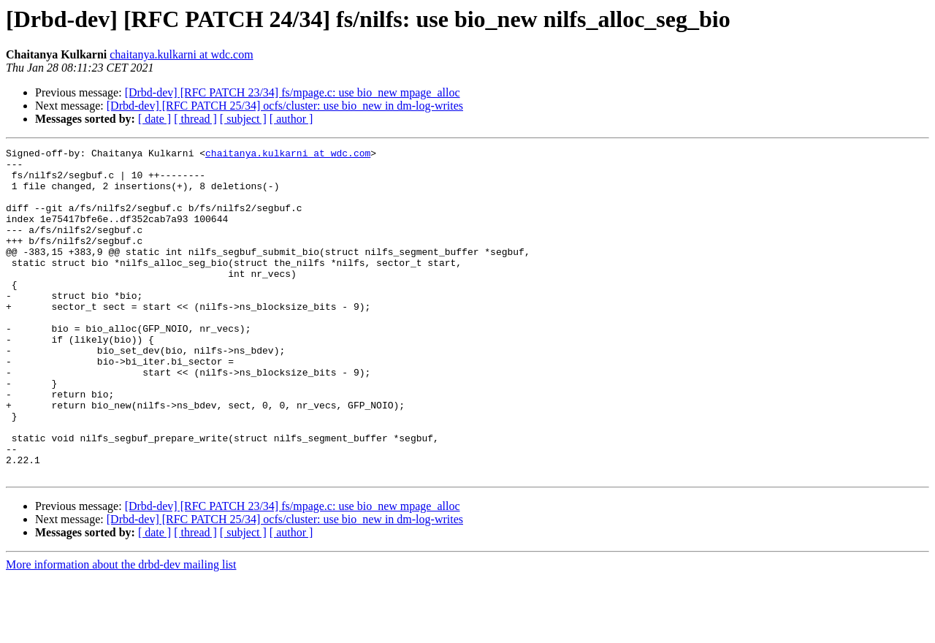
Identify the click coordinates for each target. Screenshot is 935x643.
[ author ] (291, 119)
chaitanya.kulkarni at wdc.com (181, 54)
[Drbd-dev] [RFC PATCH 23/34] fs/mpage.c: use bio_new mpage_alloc (292, 92)
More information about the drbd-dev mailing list (121, 630)
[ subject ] (243, 119)
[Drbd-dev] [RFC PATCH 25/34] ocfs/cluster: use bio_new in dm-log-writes (285, 105)
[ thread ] (195, 119)
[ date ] (154, 119)
